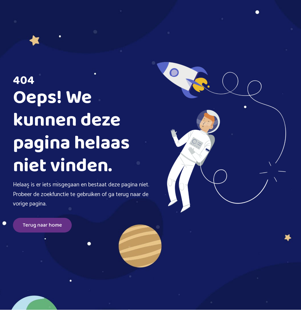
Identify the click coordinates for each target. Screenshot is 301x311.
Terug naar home (42, 225)
